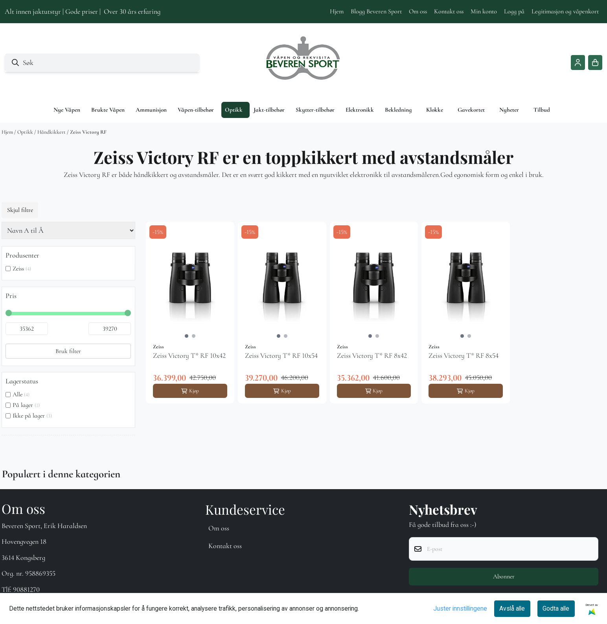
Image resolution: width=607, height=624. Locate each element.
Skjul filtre (20, 210)
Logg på (514, 11)
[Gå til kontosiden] (578, 62)
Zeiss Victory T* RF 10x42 (189, 355)
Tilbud (541, 109)
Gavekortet (471, 109)
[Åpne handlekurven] (595, 62)
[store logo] (303, 62)
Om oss (418, 11)
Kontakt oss (449, 11)
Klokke (434, 109)
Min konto (484, 11)
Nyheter (509, 109)
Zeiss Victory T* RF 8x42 (372, 355)
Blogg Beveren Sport (376, 11)
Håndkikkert (52, 132)
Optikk (25, 132)
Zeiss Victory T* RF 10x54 (281, 355)
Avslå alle (512, 608)
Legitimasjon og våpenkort (565, 11)
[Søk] (102, 62)
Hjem (337, 11)
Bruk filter (68, 351)
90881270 (26, 589)
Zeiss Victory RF (88, 132)
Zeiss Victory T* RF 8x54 (463, 355)
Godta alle (556, 608)
